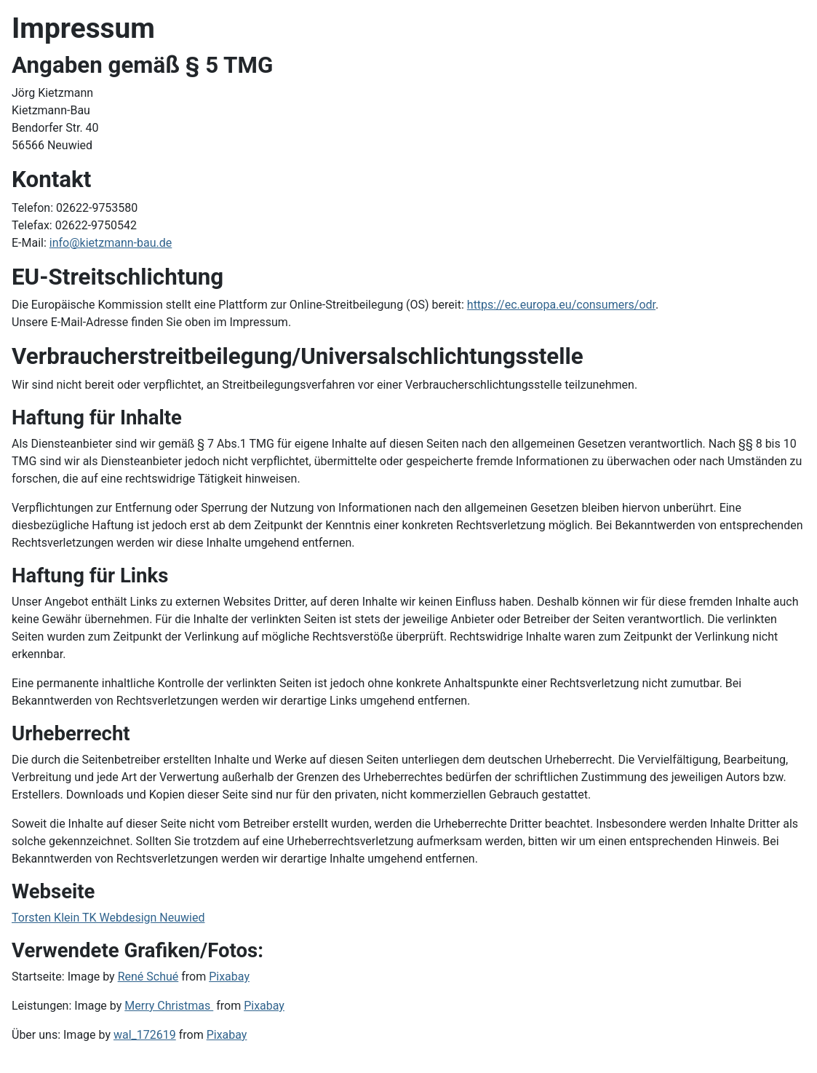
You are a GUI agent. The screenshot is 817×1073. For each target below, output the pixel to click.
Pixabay (229, 976)
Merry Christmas (168, 1006)
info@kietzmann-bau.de (110, 243)
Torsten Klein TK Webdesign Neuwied (108, 917)
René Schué (148, 976)
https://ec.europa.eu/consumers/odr (561, 305)
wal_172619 (144, 1035)
